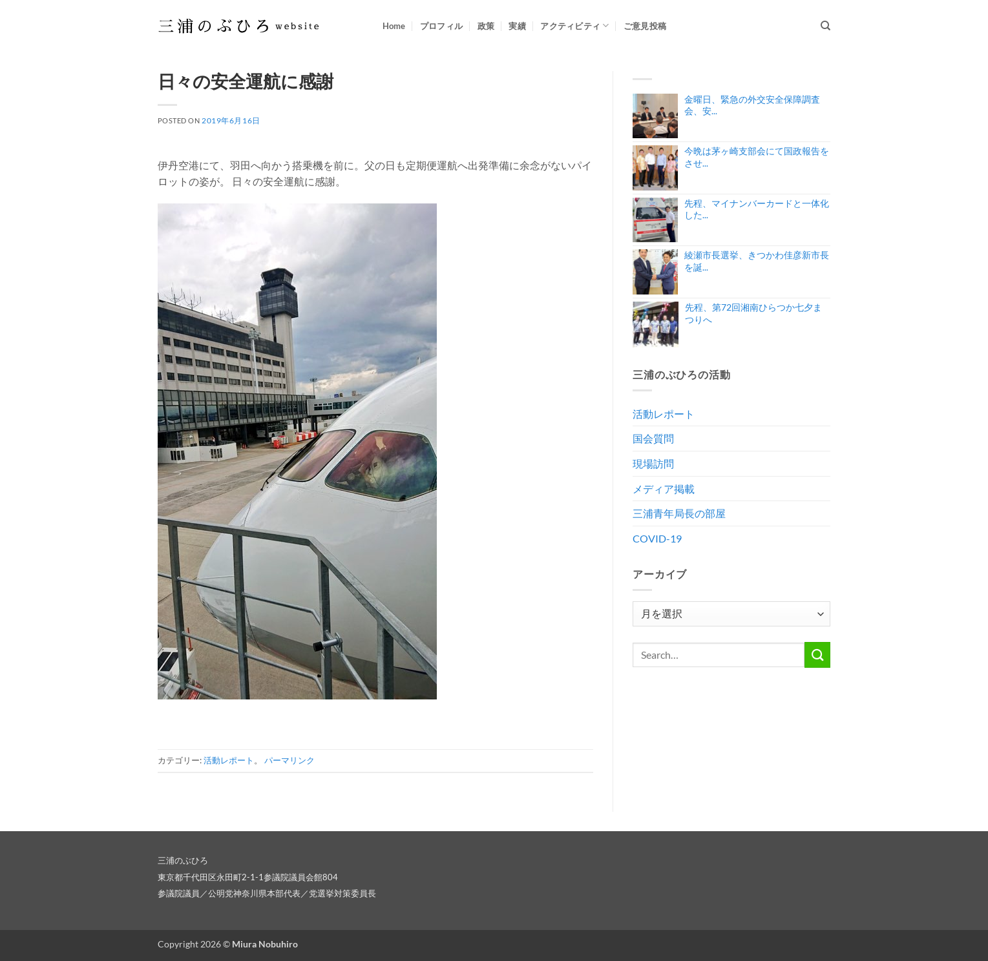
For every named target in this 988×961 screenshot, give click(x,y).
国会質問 (653, 438)
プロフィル (441, 26)
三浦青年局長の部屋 (679, 513)
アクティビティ (574, 25)
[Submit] (817, 654)
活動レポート (229, 760)
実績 (517, 26)
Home (394, 26)
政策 (486, 26)
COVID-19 (657, 538)
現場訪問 (653, 463)
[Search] (825, 26)
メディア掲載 (664, 488)
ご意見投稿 (645, 26)
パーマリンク (289, 760)
